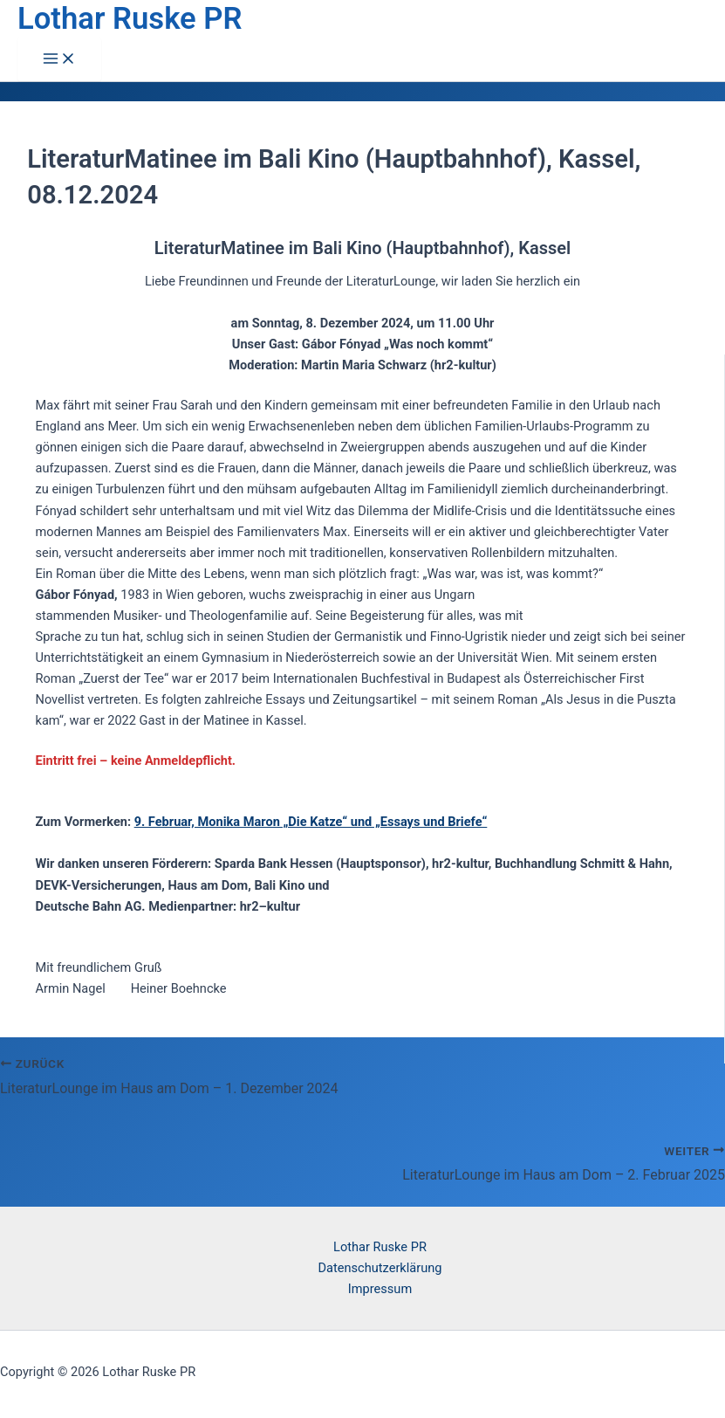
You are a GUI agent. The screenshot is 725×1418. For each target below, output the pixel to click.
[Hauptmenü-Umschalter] (59, 60)
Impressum (380, 1289)
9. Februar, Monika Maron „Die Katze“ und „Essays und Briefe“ (311, 821)
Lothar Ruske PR (130, 18)
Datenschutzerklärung (380, 1268)
